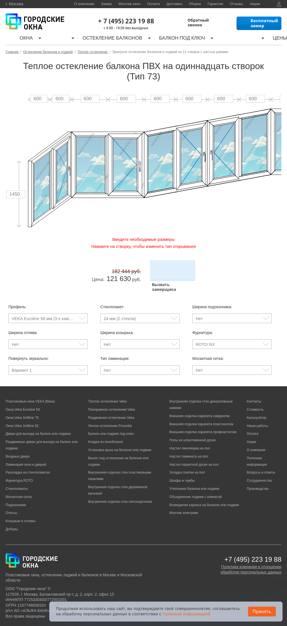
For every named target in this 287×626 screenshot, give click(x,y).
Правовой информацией (186, 614)
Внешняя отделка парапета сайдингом (199, 400)
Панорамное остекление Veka (111, 394)
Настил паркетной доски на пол (194, 449)
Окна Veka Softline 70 (22, 402)
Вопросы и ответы (261, 457)
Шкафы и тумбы (182, 465)
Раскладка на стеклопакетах (28, 457)
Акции (255, 4)
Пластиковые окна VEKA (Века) (30, 386)
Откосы (11, 497)
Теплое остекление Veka (107, 386)
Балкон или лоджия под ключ (111, 418)
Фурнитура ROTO (19, 465)
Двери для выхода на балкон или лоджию (38, 418)
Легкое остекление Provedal (109, 410)
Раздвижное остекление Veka (111, 402)
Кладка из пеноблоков (105, 426)
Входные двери (18, 441)
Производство (258, 473)
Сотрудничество (259, 465)
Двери (40, 38)
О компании (84, 4)
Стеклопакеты (17, 473)
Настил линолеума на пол (189, 433)
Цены (207, 38)
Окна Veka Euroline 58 (23, 394)
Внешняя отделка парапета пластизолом (201, 408)
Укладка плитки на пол (187, 457)
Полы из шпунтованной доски (192, 425)
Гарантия (215, 4)
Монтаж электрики (183, 497)
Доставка (174, 4)
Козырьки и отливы (20, 506)
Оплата (153, 4)
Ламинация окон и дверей (26, 449)
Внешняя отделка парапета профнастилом (202, 417)
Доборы (12, 514)
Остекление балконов (81, 38)
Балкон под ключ (136, 38)
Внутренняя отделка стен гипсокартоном (120, 486)
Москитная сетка (19, 481)
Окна (19, 38)
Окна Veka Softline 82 (22, 410)
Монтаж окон (129, 4)
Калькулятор (180, 38)
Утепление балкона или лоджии (194, 473)
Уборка (195, 4)
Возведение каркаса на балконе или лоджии (204, 489)
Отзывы (236, 4)
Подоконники (16, 489)
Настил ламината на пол (188, 441)
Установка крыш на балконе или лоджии (119, 435)
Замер (106, 4)
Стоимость (255, 394)
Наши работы (233, 38)
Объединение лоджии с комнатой (195, 481)
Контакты (264, 38)
